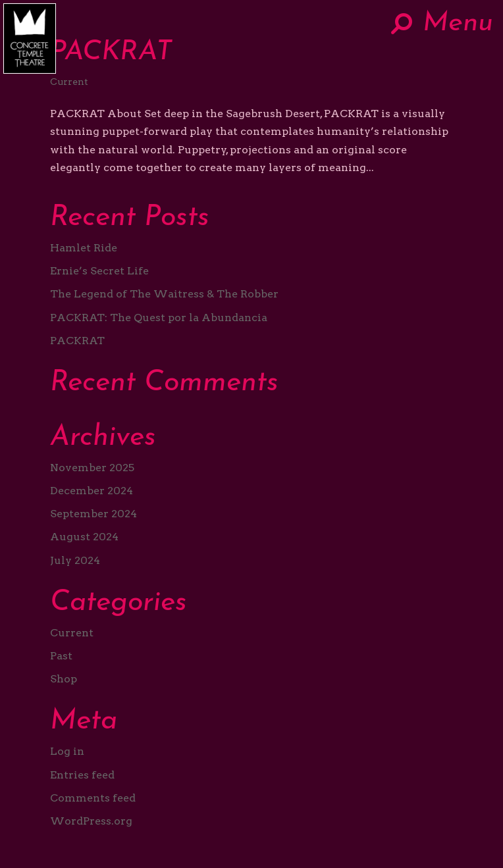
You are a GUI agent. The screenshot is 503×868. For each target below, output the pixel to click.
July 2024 (75, 560)
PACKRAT (111, 52)
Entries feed (82, 775)
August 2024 (84, 536)
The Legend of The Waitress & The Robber (164, 294)
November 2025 (92, 467)
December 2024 (91, 490)
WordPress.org (91, 821)
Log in (67, 751)
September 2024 (93, 513)
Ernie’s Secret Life (99, 271)
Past (61, 656)
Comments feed (93, 798)
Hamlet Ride (83, 248)
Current (69, 81)
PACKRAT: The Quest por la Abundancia (158, 317)
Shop (63, 679)
